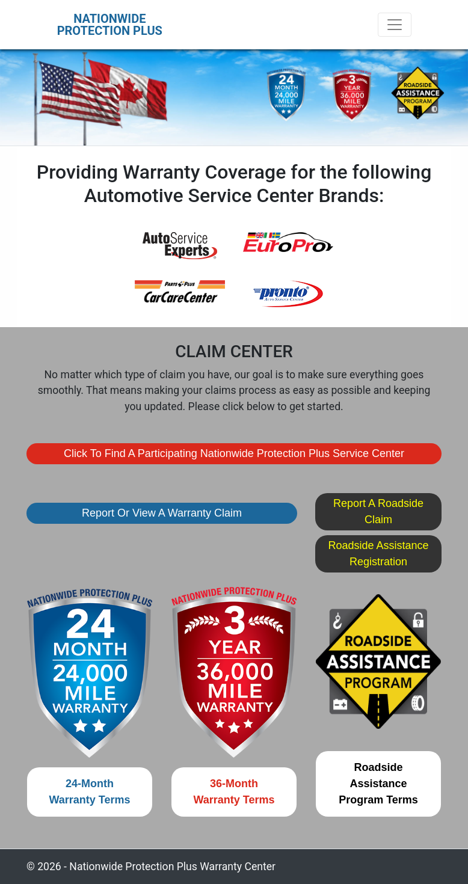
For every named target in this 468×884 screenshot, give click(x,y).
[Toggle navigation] (394, 25)
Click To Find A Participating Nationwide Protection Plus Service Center (234, 453)
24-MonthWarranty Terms (89, 792)
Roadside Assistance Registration (378, 553)
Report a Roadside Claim (378, 511)
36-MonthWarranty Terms (233, 792)
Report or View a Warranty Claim (162, 513)
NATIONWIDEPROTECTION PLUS (109, 24)
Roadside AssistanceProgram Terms (378, 783)
